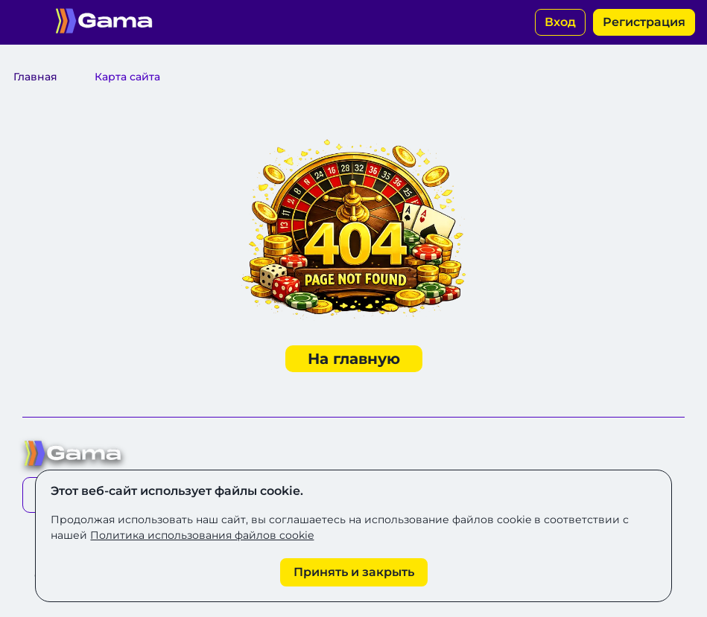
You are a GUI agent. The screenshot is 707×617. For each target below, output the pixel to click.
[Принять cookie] (354, 572)
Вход (560, 22)
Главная (35, 76)
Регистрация (644, 22)
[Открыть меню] (22, 22)
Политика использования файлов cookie (202, 535)
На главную (354, 359)
